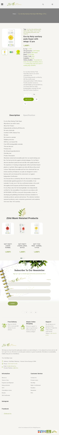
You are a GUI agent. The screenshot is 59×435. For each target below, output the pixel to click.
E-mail (9, 281)
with (28, 30)
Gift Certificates (6, 395)
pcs (36, 30)
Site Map (33, 382)
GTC (3, 387)
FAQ (32, 392)
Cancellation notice (7, 390)
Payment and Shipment (8, 382)
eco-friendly (26, 32)
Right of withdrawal (35, 385)
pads (39, 29)
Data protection (6, 385)
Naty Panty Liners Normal (8, 245)
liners (35, 32)
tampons (25, 34)
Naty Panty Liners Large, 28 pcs (22, 245)
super (24, 30)
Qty (34, 94)
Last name (10, 295)
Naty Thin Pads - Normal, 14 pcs (37, 245)
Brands (4, 392)
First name (10, 288)
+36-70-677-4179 (12, 363)
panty (31, 32)
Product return (34, 380)
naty (32, 29)
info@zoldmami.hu (11, 366)
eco (28, 29)
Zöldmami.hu (7, 413)
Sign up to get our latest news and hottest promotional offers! (29, 273)
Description (14, 115)
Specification (29, 115)
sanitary (36, 29)
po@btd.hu (15, 368)
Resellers (33, 387)
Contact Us (33, 377)
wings (31, 30)
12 (34, 30)
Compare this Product (25, 104)
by (29, 29)
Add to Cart (28, 99)
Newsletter (33, 390)
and (38, 32)
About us (4, 377)
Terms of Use (5, 380)
